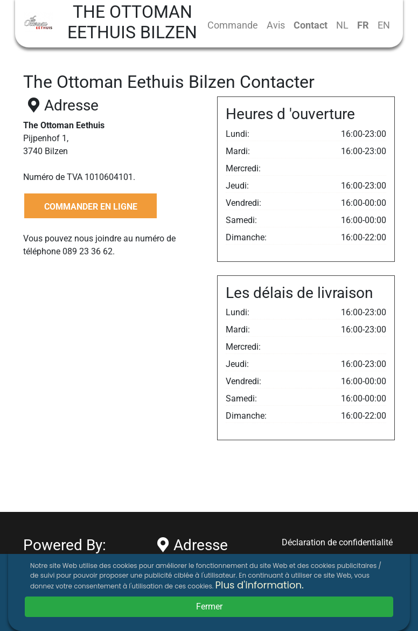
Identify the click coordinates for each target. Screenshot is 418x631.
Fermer (209, 606)
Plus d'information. (259, 585)
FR (363, 25)
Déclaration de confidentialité (337, 542)
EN (384, 25)
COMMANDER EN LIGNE (90, 207)
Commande (232, 25)
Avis (276, 25)
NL (342, 25)
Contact (311, 25)
